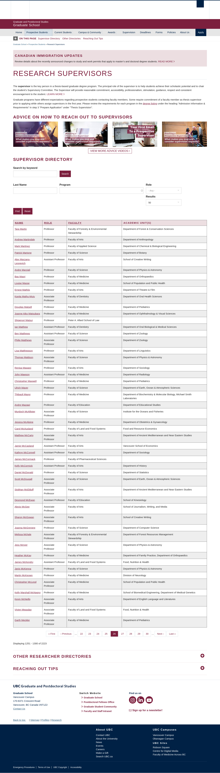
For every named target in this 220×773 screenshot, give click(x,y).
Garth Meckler (22, 620)
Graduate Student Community (100, 706)
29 (140, 633)
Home (19, 32)
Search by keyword (25, 167)
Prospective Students (37, 32)
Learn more (55, 94)
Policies (171, 32)
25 (107, 633)
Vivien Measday (23, 609)
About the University (107, 738)
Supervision (129, 32)
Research (56, 720)
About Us (184, 32)
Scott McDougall (23, 479)
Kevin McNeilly (23, 599)
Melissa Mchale (23, 534)
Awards (111, 32)
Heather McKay (23, 555)
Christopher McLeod (25, 582)
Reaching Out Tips (93, 38)
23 (90, 633)
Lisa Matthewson (24, 350)
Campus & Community (89, 32)
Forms (159, 32)
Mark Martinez (22, 246)
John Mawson (22, 374)
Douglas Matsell (23, 307)
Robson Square (161, 747)
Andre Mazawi (22, 404)
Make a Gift (102, 752)
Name (19, 222)
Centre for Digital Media (165, 751)
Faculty (75, 222)
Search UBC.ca (104, 756)
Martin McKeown (24, 575)
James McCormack (25, 459)
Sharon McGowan (24, 517)
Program (65, 184)
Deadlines (145, 32)
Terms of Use (44, 767)
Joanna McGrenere (25, 527)
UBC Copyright (60, 767)
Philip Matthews (23, 340)
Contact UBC (103, 735)
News (99, 742)
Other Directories (71, 38)
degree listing (150, 103)
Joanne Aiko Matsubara (27, 313)
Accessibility (76, 767)
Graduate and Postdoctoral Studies (110, 687)
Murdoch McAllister (25, 411)
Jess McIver (21, 544)
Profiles (45, 720)
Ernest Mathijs (22, 289)
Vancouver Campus (163, 735)
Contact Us (19, 708)
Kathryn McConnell (25, 452)
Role (149, 184)
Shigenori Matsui (24, 320)
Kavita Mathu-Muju (25, 296)
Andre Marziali (22, 270)
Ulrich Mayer (21, 387)
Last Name (20, 184)
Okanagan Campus (163, 738)
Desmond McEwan (25, 500)
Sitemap (34, 720)
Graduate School (20, 44)
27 (123, 633)
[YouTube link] (149, 700)
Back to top (20, 720)
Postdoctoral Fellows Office (99, 702)
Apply (201, 32)
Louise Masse (22, 283)
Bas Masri (20, 276)
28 (132, 633)
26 (115, 633)
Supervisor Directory (49, 38)
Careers (100, 749)
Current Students (63, 32)
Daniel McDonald (24, 472)
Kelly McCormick (24, 465)
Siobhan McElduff (24, 489)
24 (99, 633)
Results (151, 196)
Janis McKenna (23, 568)
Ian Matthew (21, 326)
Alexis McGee (22, 506)
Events (99, 745)
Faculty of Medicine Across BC (169, 754)
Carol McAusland (24, 428)
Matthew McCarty (24, 435)
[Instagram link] (132, 700)
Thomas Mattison (24, 357)
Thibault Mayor (23, 394)
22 (82, 633)
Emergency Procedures (24, 767)
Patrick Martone (23, 252)
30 (148, 633)
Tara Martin (21, 229)
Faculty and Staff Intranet (98, 711)
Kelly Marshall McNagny (28, 592)
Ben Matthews (22, 333)
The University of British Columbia (20, 9)
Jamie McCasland (24, 445)
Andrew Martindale (25, 239)
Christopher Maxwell (26, 381)
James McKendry (24, 562)
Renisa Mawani (23, 367)
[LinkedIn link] (140, 700)
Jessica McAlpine (24, 422)
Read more (166, 61)
